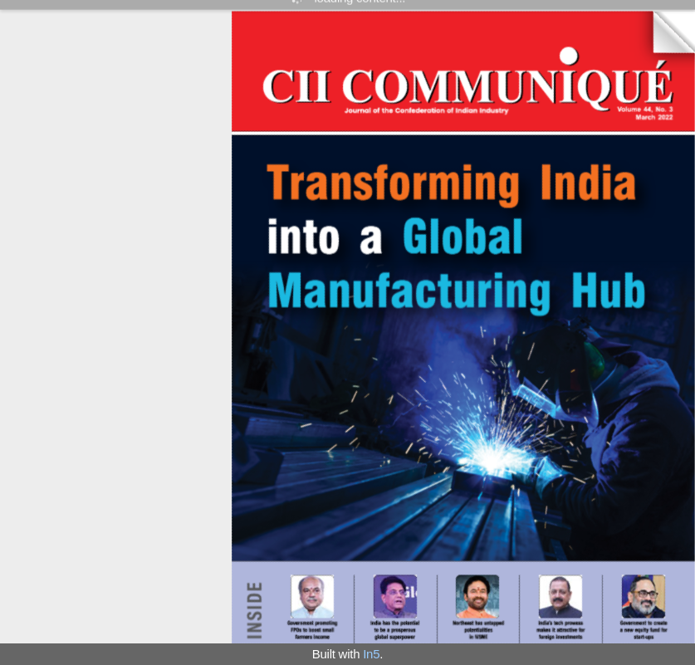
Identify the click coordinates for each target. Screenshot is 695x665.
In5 (371, 654)
